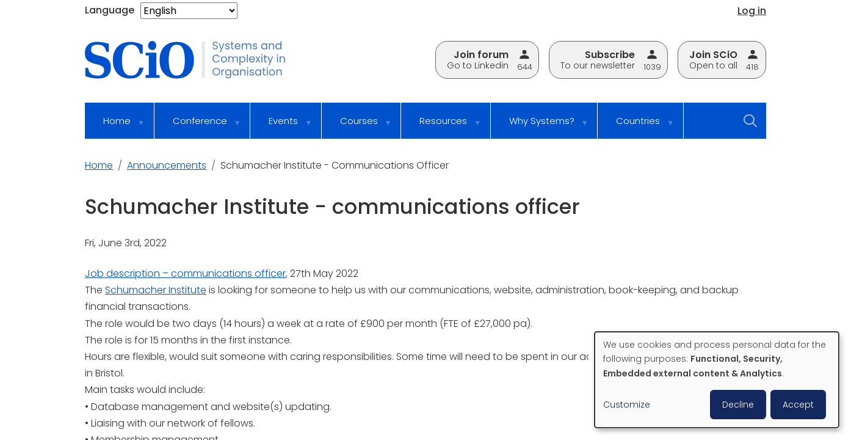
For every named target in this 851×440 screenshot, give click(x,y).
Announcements (166, 165)
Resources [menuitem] (442, 126)
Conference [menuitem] (198, 126)
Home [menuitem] (116, 126)
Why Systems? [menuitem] (540, 126)
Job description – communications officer (185, 273)
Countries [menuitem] (637, 126)
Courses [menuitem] (358, 126)
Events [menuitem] (282, 126)
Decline (738, 404)
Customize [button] (626, 404)
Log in (751, 11)
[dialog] (717, 380)
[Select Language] (188, 10)
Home (99, 165)
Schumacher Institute (155, 290)
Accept (798, 404)
